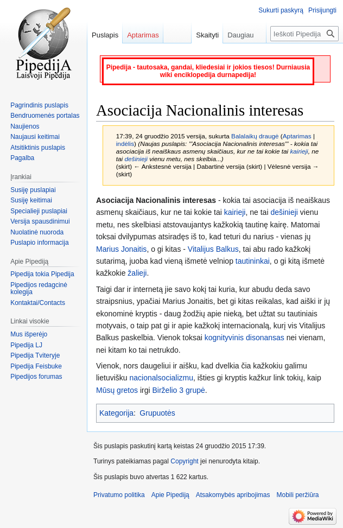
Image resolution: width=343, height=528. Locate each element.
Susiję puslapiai (32, 190)
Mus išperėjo (28, 334)
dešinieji (135, 158)
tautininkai (253, 261)
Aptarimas (297, 135)
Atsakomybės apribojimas (233, 495)
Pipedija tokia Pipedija (42, 274)
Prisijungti (322, 10)
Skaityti (202, 35)
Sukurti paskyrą (280, 10)
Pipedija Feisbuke (36, 366)
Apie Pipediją (170, 495)
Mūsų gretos (117, 390)
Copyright (184, 461)
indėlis (125, 143)
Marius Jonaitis (121, 249)
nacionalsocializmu (161, 377)
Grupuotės (157, 413)
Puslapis (105, 35)
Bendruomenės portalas (44, 115)
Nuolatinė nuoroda (36, 232)
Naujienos (24, 126)
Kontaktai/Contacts (37, 303)
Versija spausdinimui (39, 221)
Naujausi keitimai (35, 137)
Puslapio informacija (39, 242)
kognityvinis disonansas (244, 337)
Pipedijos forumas (36, 376)
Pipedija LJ (26, 345)
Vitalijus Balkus (213, 249)
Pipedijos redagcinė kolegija (38, 288)
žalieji (137, 273)
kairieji (299, 151)
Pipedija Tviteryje (35, 355)
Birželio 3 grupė (179, 390)
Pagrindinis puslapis (39, 105)
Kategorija (116, 413)
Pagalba (22, 158)
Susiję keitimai (31, 200)
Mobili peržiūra (298, 495)
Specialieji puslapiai (38, 211)
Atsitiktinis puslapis (37, 147)
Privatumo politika (119, 495)
